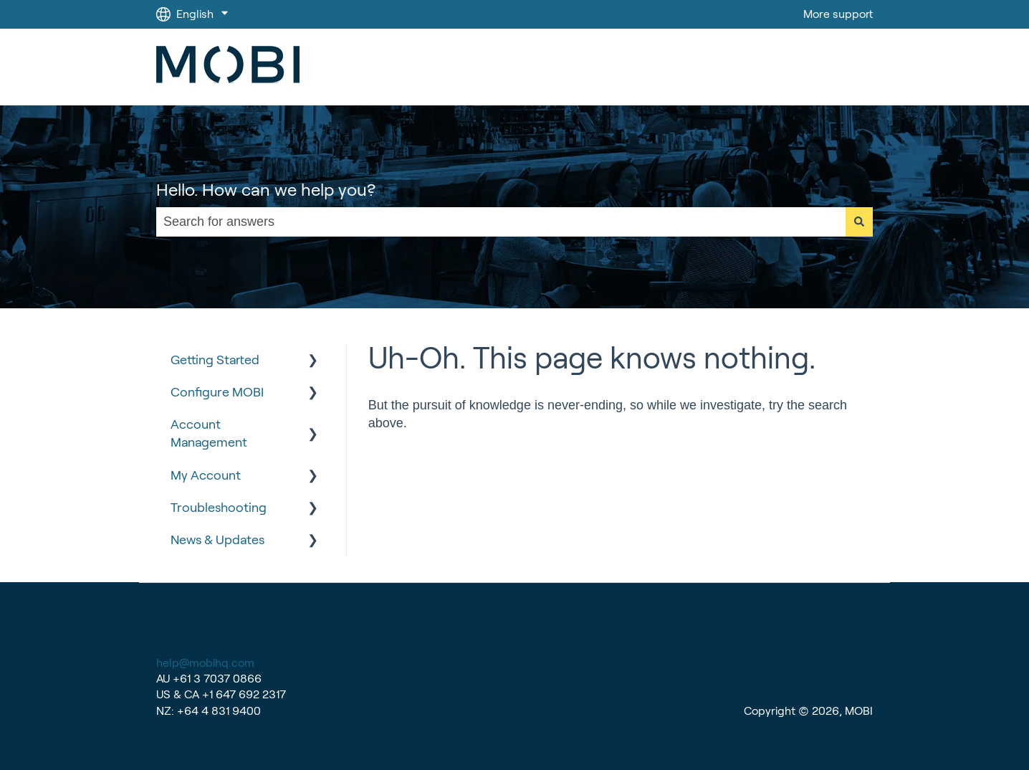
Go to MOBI (828, 67)
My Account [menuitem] (206, 475)
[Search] (859, 222)
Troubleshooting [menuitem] (219, 507)
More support (838, 14)
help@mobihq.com (205, 663)
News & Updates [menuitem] (217, 540)
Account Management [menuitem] (209, 433)
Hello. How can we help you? (265, 189)
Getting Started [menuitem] (215, 360)
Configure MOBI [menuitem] (217, 392)
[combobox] (501, 222)
